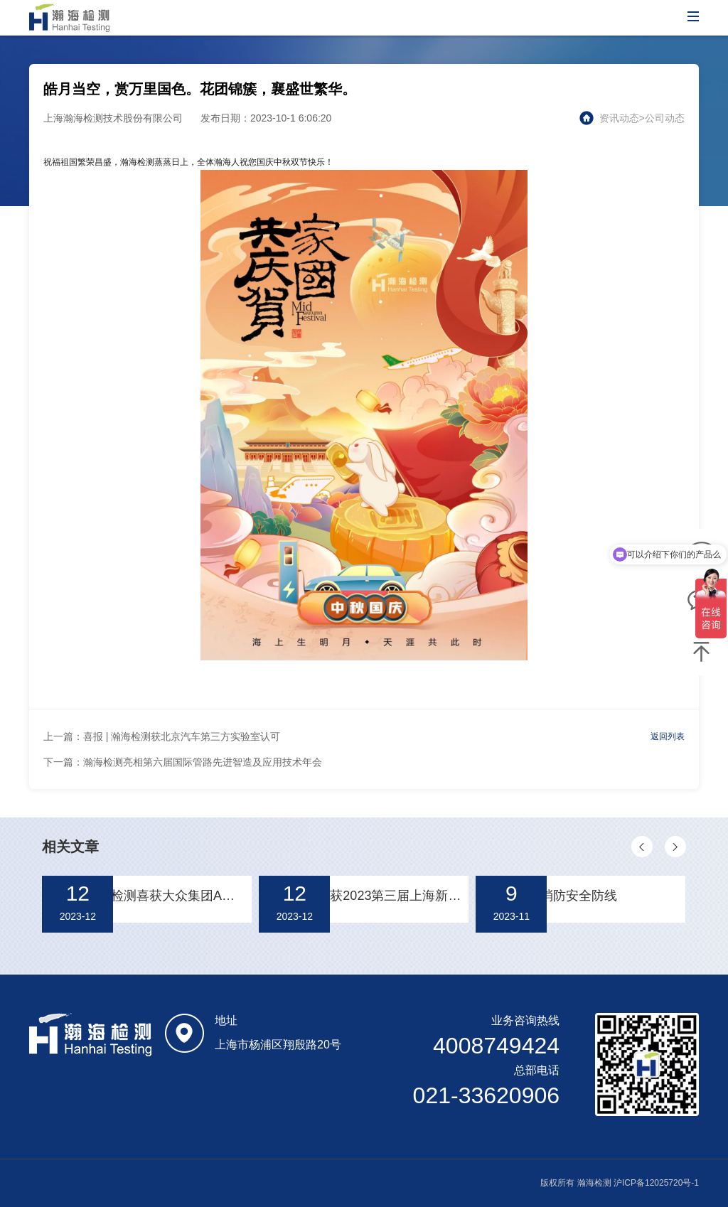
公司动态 (665, 118)
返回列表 (668, 736)
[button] (642, 846)
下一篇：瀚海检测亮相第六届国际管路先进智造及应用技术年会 (182, 762)
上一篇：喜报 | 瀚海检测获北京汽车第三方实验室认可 (161, 736)
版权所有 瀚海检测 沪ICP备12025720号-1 (619, 1183)
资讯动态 (619, 118)
